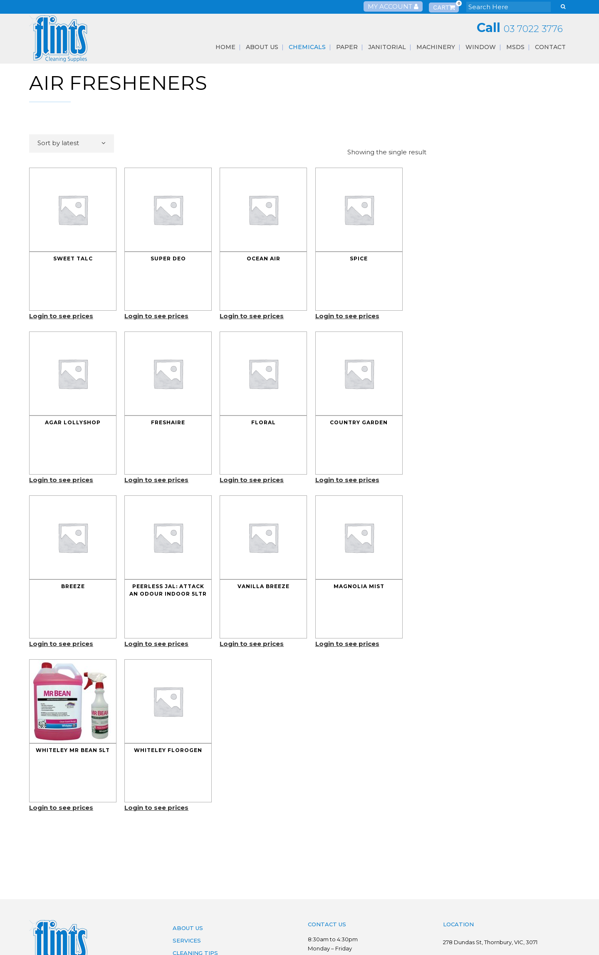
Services (187, 940)
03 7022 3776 (533, 29)
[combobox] (71, 143)
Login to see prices (61, 316)
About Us (188, 928)
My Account (393, 6)
